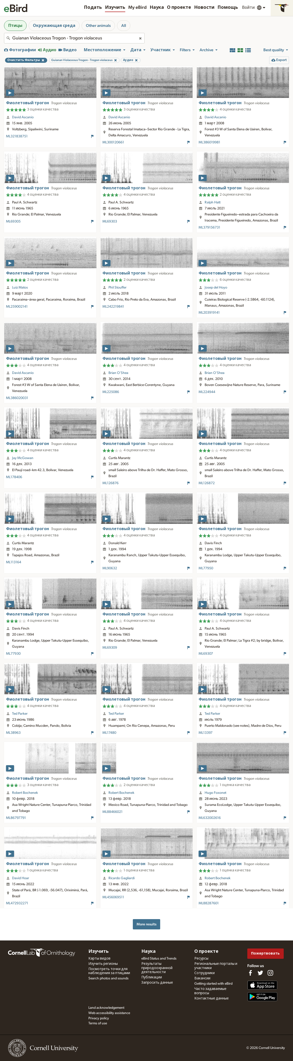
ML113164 (13, 562)
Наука (157, 7)
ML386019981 (209, 142)
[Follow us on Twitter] (260, 973)
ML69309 (109, 647)
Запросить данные (157, 982)
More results (146, 924)
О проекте (179, 7)
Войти (248, 8)
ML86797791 (16, 818)
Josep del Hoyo (216, 287)
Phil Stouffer (117, 287)
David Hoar (20, 878)
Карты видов (99, 958)
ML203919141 (209, 312)
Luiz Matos (20, 287)
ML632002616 (210, 818)
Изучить (115, 7)
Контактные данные (211, 998)
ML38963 (13, 733)
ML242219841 (113, 306)
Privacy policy (98, 1018)
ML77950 (206, 568)
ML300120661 (113, 142)
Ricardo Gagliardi (121, 878)
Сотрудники (204, 973)
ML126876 (110, 483)
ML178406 (14, 477)
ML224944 (207, 392)
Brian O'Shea (118, 373)
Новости (204, 7)
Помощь (227, 7)
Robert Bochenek (25, 793)
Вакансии (202, 978)
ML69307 (206, 653)
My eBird (137, 7)
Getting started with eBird (213, 983)
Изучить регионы (103, 964)
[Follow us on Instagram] (270, 973)
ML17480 (109, 733)
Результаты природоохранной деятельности (156, 968)
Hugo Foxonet (215, 793)
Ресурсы (201, 958)
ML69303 (109, 221)
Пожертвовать (265, 953)
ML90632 (109, 568)
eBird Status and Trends (159, 958)
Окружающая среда (54, 26)
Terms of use (97, 1023)
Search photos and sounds (108, 978)
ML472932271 (17, 903)
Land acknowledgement (106, 1008)
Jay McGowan (22, 458)
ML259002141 (17, 306)
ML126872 (207, 483)
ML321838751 (17, 136)
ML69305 (13, 221)
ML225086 (110, 392)
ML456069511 (113, 897)
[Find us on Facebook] (250, 973)
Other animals (98, 26)
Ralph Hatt (212, 202)
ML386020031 (17, 398)
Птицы (15, 26)
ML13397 (205, 733)
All (123, 26)
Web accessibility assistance (109, 1013)
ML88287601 (209, 903)
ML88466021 (112, 812)
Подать (93, 7)
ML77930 (13, 653)
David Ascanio (23, 117)
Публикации (151, 977)
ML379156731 (209, 227)
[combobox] (74, 38)
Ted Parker (20, 713)
